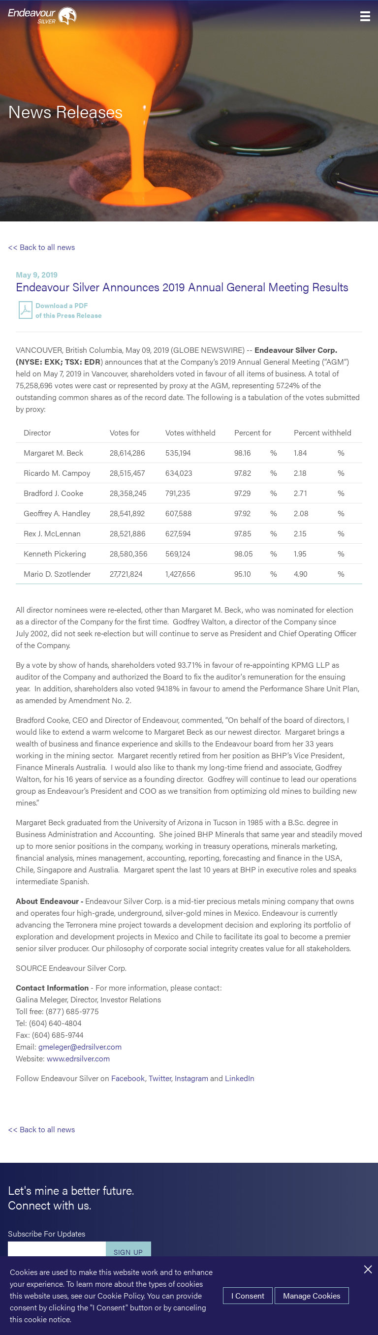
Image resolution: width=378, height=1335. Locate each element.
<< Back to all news (41, 246)
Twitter (160, 1078)
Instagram (191, 1078)
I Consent (247, 1295)
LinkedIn (239, 1078)
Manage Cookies (312, 1295)
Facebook (128, 1078)
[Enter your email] (57, 1252)
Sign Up (128, 1252)
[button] (365, 16)
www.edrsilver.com (78, 1058)
